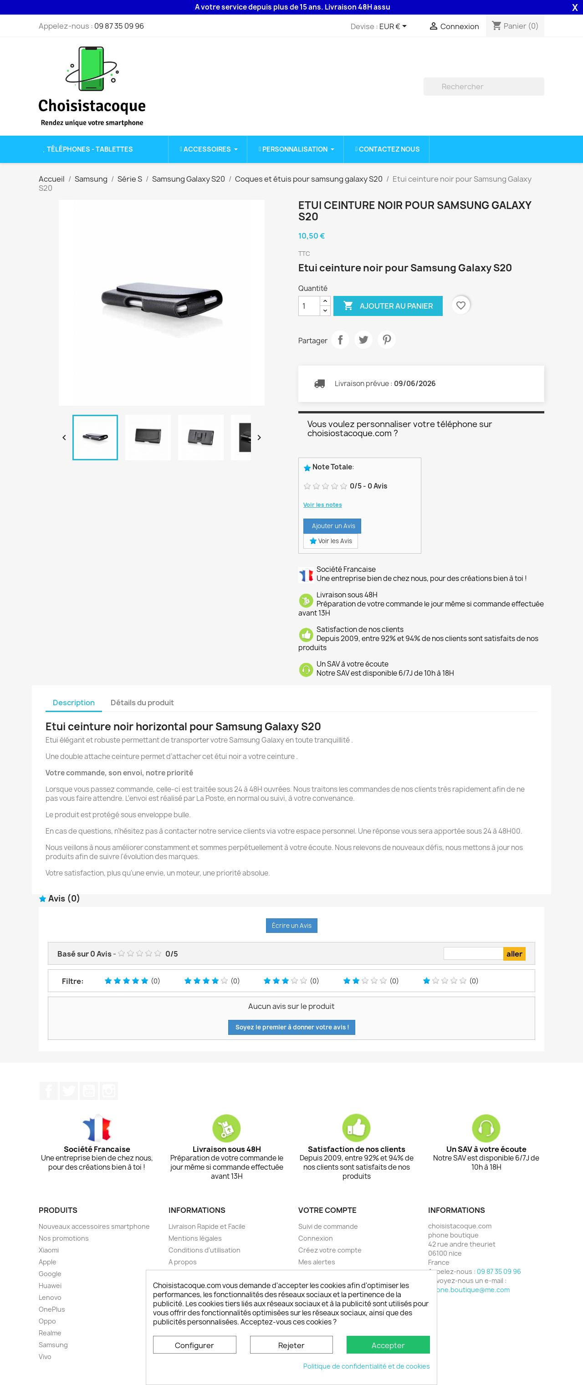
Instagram (109, 1091)
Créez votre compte (330, 1250)
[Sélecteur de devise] (394, 26)
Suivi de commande (328, 1226)
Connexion (315, 1238)
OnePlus (52, 1309)
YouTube (89, 1091)
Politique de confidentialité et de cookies (366, 1366)
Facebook (49, 1091)
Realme (50, 1333)
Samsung (53, 1344)
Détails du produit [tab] (142, 703)
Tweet (363, 340)
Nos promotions (64, 1238)
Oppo (47, 1321)
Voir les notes (322, 505)
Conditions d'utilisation (204, 1250)
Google (50, 1273)
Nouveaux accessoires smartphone (94, 1226)
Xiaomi (49, 1250)
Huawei (50, 1285)
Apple (47, 1262)
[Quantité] (309, 306)
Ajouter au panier (388, 306)
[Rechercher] (484, 86)
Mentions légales (195, 1238)
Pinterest (387, 340)
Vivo (45, 1356)
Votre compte (327, 1210)
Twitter (69, 1091)
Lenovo (50, 1297)
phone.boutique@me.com (469, 1289)
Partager (340, 340)
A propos (183, 1262)
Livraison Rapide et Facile (207, 1226)
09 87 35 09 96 (119, 26)
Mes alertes (316, 1262)
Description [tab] (74, 703)
